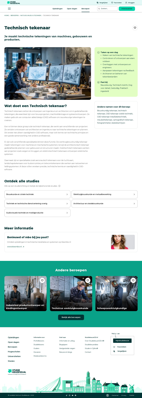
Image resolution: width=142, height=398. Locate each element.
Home (6, 15)
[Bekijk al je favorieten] (119, 347)
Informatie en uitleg (67, 341)
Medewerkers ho (40, 356)
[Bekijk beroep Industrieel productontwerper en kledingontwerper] (25, 293)
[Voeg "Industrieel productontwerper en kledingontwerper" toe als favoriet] (42, 280)
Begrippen (63, 345)
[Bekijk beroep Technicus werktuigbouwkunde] (71, 293)
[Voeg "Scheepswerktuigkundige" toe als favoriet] (133, 280)
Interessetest (126, 9)
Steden (11, 361)
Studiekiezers (39, 345)
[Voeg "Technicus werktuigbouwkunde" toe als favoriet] (87, 280)
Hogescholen (14, 352)
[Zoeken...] (108, 8)
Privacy (124, 395)
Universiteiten (14, 356)
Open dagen (72, 9)
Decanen (37, 352)
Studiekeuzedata (91, 345)
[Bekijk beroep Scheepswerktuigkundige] (116, 293)
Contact (88, 352)
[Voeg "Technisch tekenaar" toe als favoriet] (135, 27)
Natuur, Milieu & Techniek (30, 15)
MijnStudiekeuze (122, 341)
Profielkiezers (39, 341)
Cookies (131, 395)
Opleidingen (57, 9)
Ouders (36, 348)
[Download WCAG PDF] (107, 395)
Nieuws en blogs (65, 352)
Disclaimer (115, 395)
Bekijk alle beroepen (71, 317)
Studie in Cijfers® (91, 348)
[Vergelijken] (102, 2)
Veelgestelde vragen (67, 348)
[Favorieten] (116, 2)
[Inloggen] (130, 2)
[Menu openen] (9, 8)
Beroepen (86, 9)
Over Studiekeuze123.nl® (94, 341)
